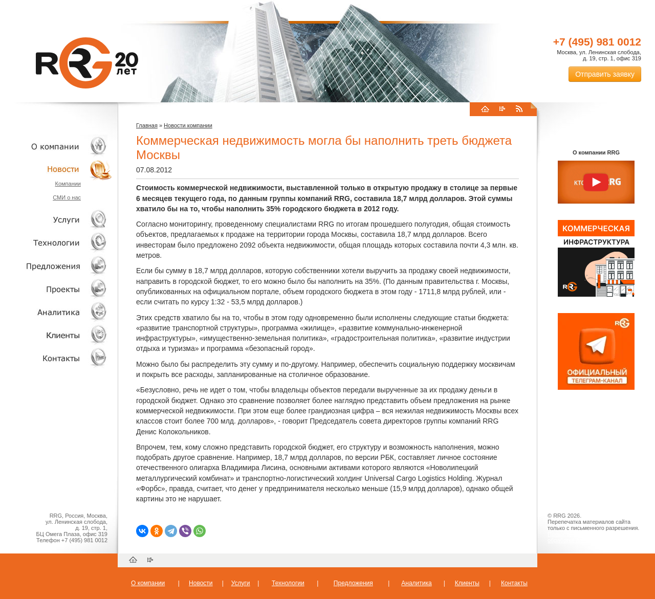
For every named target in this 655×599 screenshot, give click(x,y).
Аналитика (56, 311)
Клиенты (56, 334)
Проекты (56, 288)
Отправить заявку (605, 74)
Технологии (56, 242)
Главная (147, 125)
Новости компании (188, 125)
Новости (59, 169)
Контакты (56, 357)
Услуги (56, 219)
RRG (87, 62)
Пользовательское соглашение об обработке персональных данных (592, 537)
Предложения (353, 583)
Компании (68, 184)
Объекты (56, 265)
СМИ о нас (67, 197)
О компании (56, 146)
